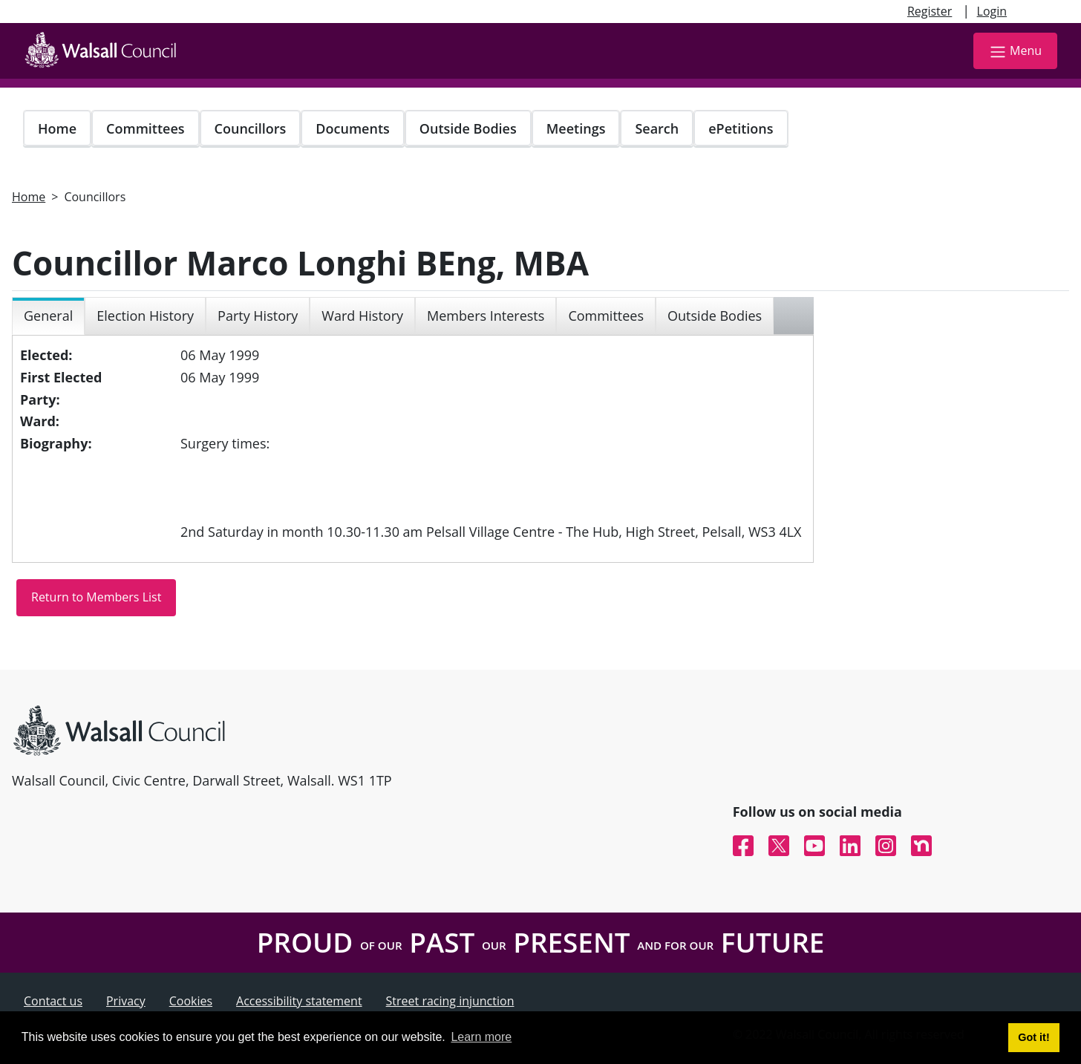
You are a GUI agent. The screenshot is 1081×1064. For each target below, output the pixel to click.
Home (57, 128)
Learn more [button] (481, 1037)
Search (657, 128)
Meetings (576, 128)
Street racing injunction (450, 1001)
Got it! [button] (1033, 1037)
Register (929, 11)
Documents (352, 128)
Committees (145, 128)
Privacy (126, 1001)
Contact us (53, 1001)
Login (992, 11)
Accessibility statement (299, 1001)
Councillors (251, 128)
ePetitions (740, 128)
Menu (1015, 51)
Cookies (190, 1001)
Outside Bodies (468, 128)
